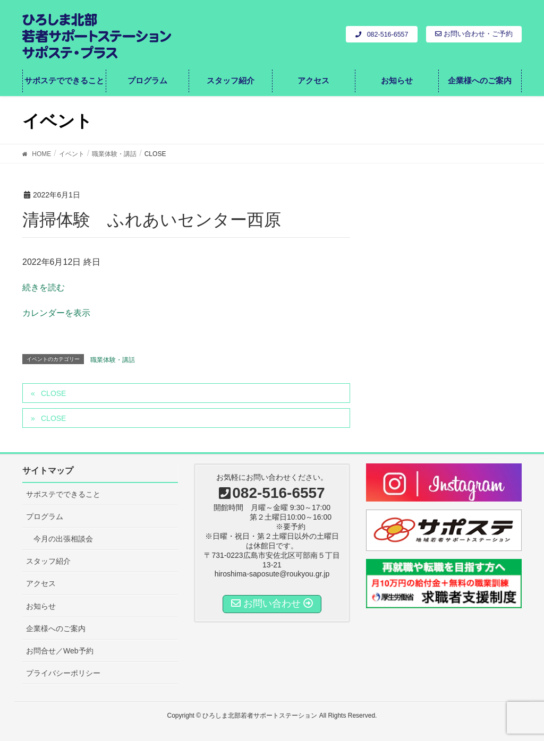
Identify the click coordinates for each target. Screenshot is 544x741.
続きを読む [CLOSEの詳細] (43, 287)
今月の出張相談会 (63, 539)
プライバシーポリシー (63, 673)
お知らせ (41, 606)
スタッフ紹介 (48, 561)
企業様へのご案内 (56, 628)
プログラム (44, 516)
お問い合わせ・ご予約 (474, 34)
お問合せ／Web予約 (60, 651)
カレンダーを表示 (56, 312)
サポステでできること (63, 494)
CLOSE (53, 393)
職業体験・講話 (112, 360)
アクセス (41, 583)
